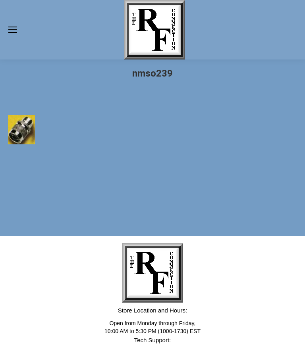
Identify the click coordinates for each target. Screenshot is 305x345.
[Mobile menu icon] (12, 29)
